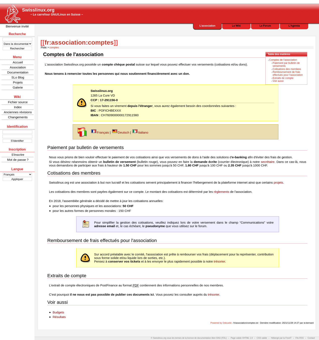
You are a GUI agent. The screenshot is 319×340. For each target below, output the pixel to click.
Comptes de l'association (283, 59)
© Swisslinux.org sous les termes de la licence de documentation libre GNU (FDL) (189, 338)
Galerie (18, 87)
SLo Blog (18, 77)
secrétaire (268, 162)
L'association (207, 25)
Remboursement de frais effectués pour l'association (288, 73)
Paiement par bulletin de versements (85, 147)
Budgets (58, 312)
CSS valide (262, 338)
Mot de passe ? (18, 159)
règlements (221, 191)
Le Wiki (236, 25)
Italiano (143, 132)
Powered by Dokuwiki (220, 323)
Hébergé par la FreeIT (281, 338)
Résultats (59, 317)
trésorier (219, 261)
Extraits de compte (283, 78)
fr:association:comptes (79, 42)
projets (278, 182)
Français (103, 132)
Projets (18, 82)
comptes (54, 47)
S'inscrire (17, 154)
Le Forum (265, 25)
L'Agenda (294, 25)
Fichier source (18, 102)
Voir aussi (278, 81)
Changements (17, 117)
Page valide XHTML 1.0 (242, 338)
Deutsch (123, 132)
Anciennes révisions (18, 112)
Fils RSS (300, 338)
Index (18, 107)
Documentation (17, 72)
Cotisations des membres (287, 69)
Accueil (18, 62)
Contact (311, 338)
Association (18, 67)
